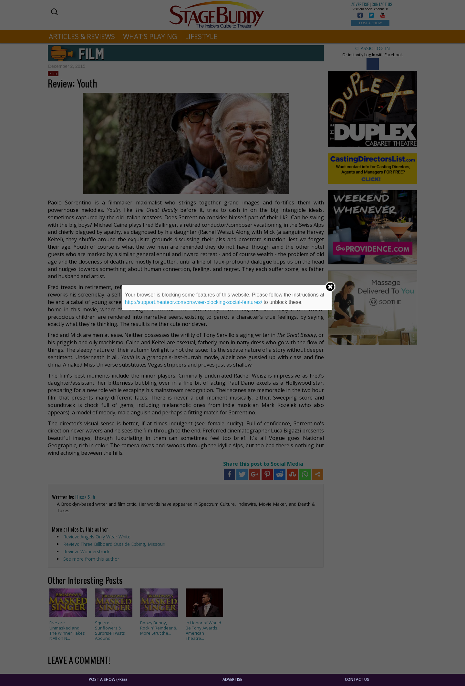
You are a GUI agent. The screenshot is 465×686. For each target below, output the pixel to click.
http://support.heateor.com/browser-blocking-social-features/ (193, 302)
